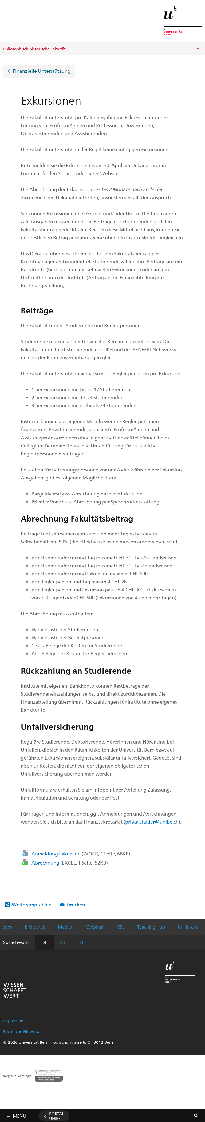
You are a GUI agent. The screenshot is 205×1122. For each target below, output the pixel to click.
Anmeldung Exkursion (80, 853)
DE (44, 942)
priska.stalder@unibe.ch (152, 821)
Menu (19, 1114)
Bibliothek (35, 927)
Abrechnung (69, 862)
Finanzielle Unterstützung (41, 70)
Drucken (75, 904)
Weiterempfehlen (32, 904)
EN (80, 942)
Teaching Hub (151, 927)
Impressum (13, 1020)
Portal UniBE (56, 1116)
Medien (65, 927)
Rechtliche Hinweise (21, 1031)
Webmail (95, 927)
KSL (120, 927)
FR (62, 942)
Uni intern (188, 927)
